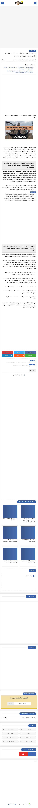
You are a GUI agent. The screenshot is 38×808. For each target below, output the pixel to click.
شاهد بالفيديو (8, 733)
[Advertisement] (19, 28)
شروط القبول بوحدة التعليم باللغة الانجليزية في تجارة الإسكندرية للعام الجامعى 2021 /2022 (20, 72)
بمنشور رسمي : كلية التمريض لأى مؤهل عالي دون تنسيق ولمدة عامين (18, 198)
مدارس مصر (25, 737)
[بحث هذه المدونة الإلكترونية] (21, 717)
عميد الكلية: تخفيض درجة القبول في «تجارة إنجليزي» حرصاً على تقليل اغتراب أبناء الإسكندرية (18, 68)
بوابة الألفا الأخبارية (11, 804)
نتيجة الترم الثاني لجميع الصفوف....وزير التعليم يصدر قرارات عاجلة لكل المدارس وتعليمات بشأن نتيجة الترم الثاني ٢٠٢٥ (29, 522)
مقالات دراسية (26, 742)
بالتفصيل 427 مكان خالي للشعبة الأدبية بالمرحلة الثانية (20, 196)
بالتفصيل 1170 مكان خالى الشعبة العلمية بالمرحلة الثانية (20, 194)
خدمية (25, 733)
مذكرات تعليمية (8, 737)
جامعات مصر (8, 729)
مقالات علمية (8, 742)
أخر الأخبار (33, 50)
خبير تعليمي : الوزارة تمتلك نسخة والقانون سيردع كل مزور (19, 200)
